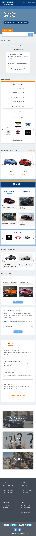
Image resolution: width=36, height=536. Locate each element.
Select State (24, 2)
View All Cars (32, 150)
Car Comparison (6, 507)
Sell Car (9, 7)
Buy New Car (24, 22)
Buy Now (10, 174)
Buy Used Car (15, 7)
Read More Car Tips (18, 395)
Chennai (23, 488)
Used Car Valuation (7, 492)
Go (31, 34)
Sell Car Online (18, 69)
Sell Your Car (8, 22)
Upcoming (26, 191)
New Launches (9, 191)
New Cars (27, 7)
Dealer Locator (6, 510)
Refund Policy (27, 505)
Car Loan (5, 488)
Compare (18, 302)
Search (18, 332)
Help (22, 505)
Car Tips (10, 343)
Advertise (23, 510)
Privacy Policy (27, 512)
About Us (23, 507)
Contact (28, 507)
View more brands (18, 141)
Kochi (27, 488)
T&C (22, 512)
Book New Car (6, 505)
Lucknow (26, 492)
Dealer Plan (21, 7)
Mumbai (23, 485)
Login (29, 2)
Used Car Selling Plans (8, 485)
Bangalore (23, 490)
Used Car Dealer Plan (8, 490)
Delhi (22, 492)
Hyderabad (29, 490)
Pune (27, 485)
